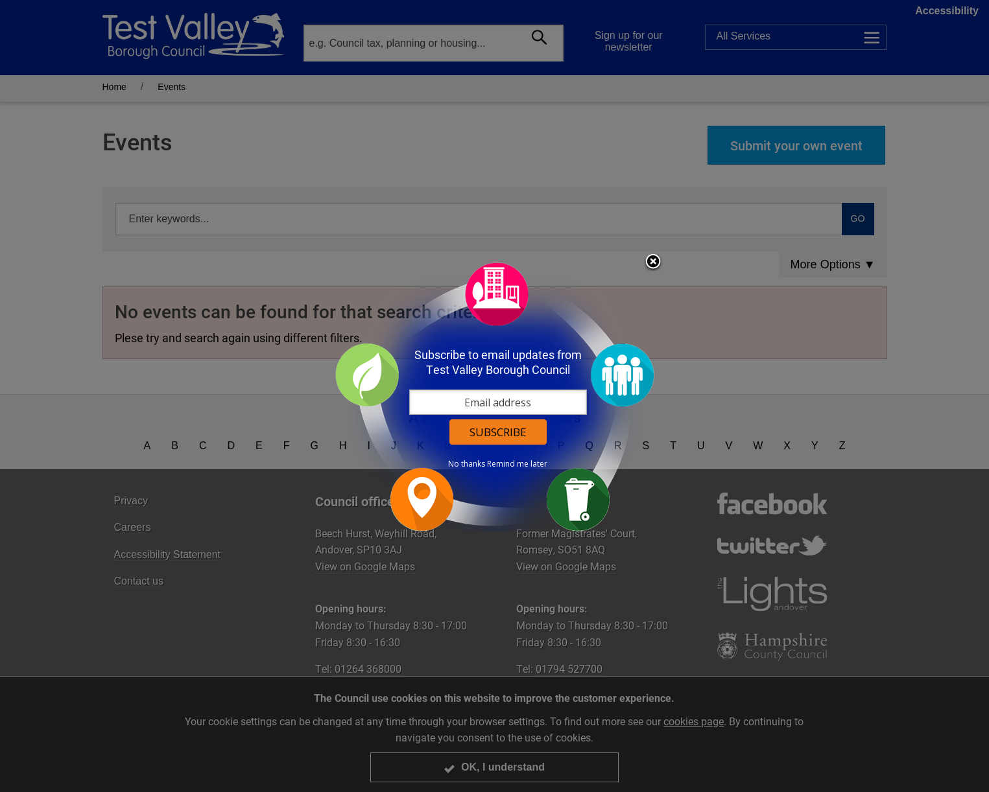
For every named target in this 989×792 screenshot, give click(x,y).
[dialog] (495, 396)
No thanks (466, 464)
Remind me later (517, 464)
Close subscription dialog (653, 262)
